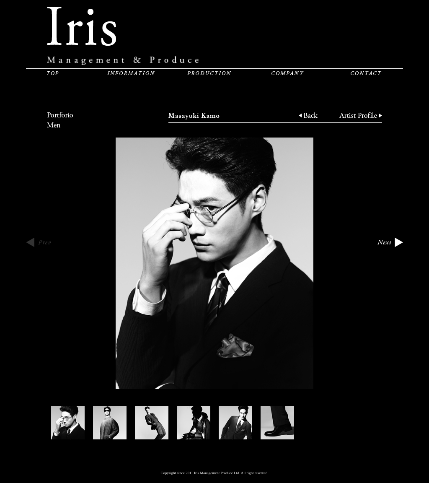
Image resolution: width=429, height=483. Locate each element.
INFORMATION (131, 73)
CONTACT (366, 73)
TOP (53, 73)
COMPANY (287, 73)
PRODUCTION (209, 73)
